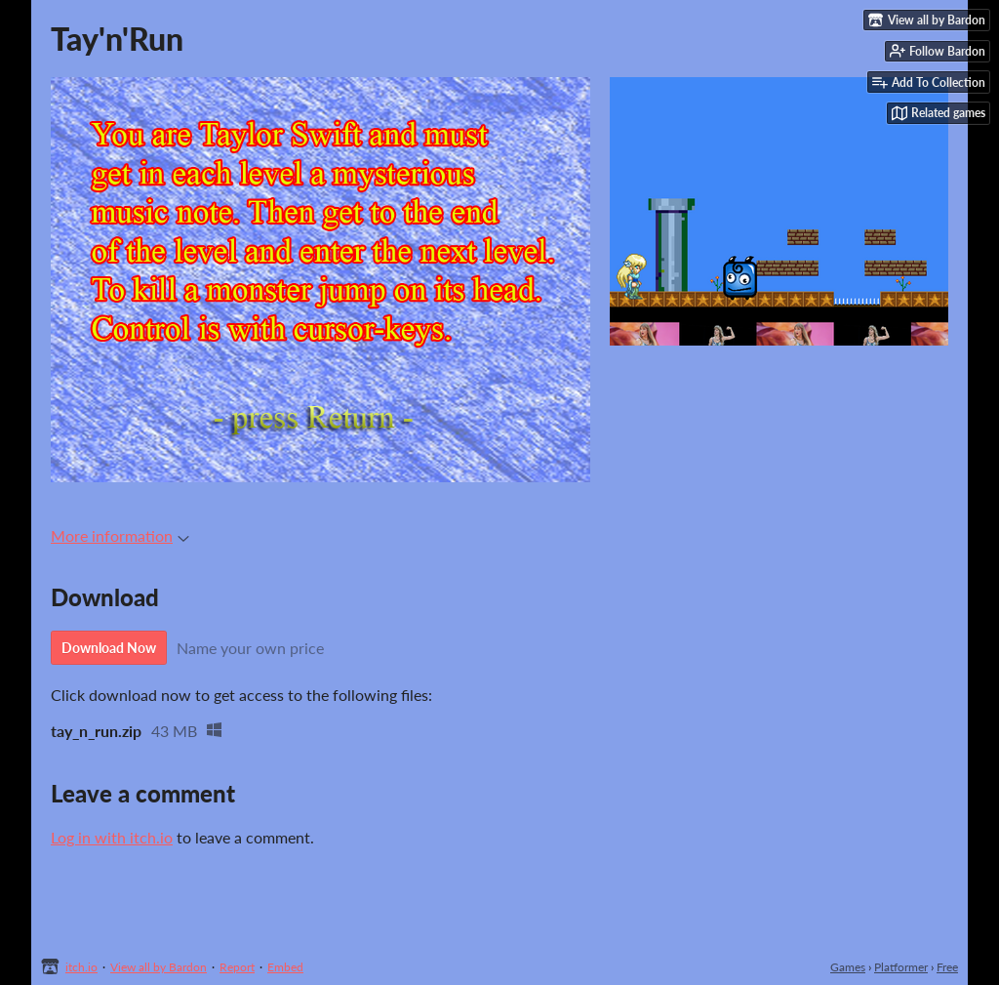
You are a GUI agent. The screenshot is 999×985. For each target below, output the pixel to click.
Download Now (108, 647)
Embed (285, 967)
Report (237, 967)
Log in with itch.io (112, 837)
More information (120, 535)
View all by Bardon (158, 967)
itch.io (81, 967)
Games (847, 967)
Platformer (901, 967)
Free (947, 967)
